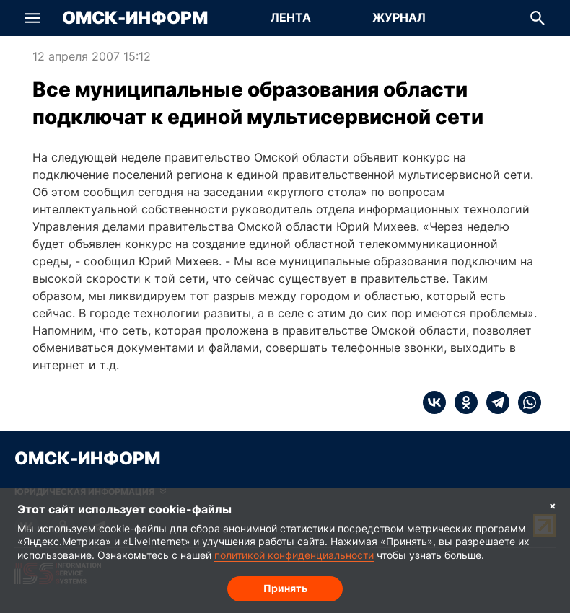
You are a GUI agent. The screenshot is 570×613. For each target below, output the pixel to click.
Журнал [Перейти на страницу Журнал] (399, 17)
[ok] (462, 402)
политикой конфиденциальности (294, 555)
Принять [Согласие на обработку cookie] (285, 588)
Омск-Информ (135, 18)
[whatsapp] (525, 402)
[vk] (434, 402)
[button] (32, 18)
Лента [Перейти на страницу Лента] (291, 17)
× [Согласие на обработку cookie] (552, 505)
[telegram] (493, 402)
